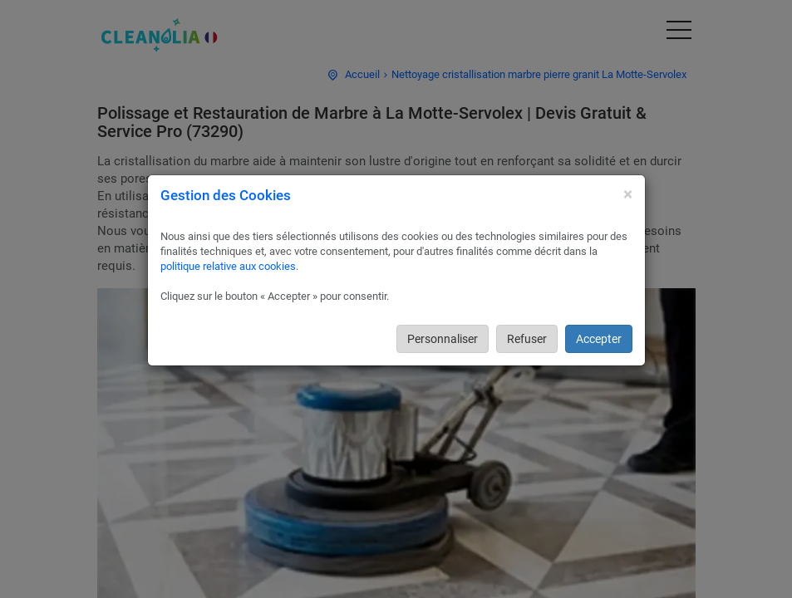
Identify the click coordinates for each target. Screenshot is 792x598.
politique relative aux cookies (228, 266)
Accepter (599, 339)
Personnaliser (442, 339)
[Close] (627, 194)
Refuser (527, 339)
